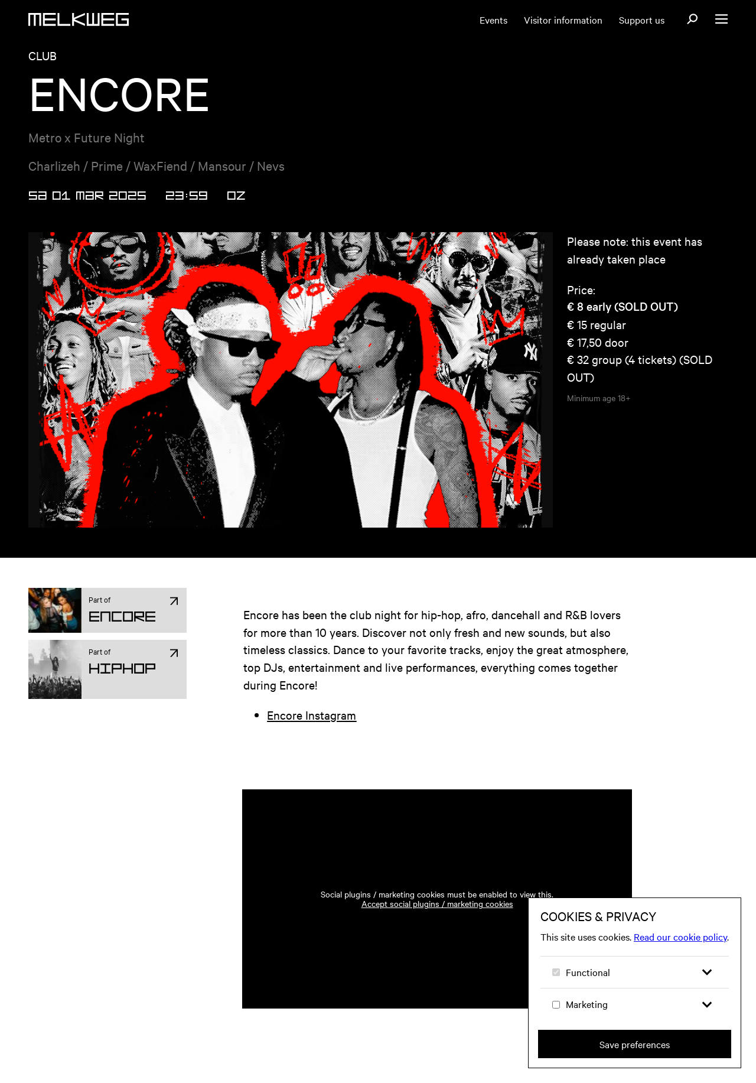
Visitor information (563, 19)
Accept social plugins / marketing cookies (437, 917)
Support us (641, 19)
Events (493, 19)
